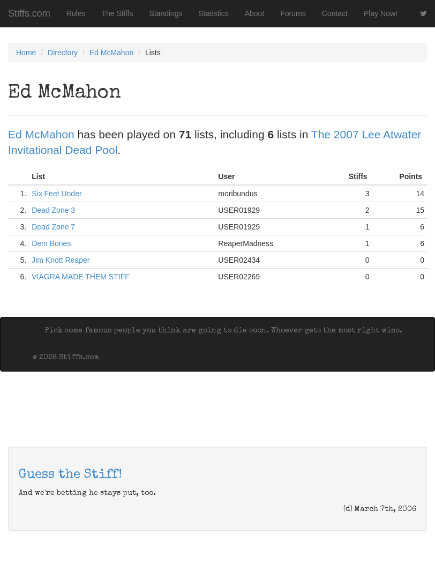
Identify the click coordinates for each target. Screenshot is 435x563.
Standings (165, 13)
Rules (76, 13)
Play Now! (381, 13)
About (255, 13)
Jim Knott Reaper (60, 260)
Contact (335, 13)
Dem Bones (51, 243)
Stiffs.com (29, 13)
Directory (63, 52)
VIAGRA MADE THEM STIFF (81, 276)
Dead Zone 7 (53, 227)
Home (26, 52)
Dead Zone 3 (53, 210)
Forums (292, 13)
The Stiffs (117, 13)
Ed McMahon (111, 52)
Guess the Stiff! (70, 475)
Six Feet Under (56, 193)
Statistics (214, 13)
